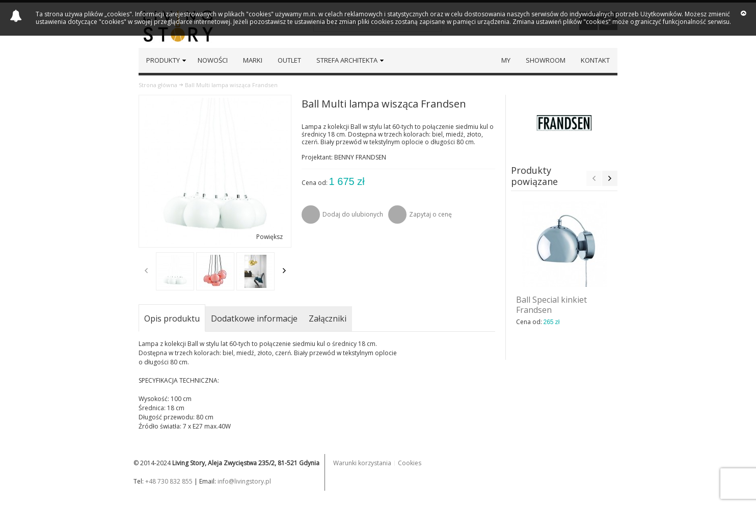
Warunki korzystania (362, 463)
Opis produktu (172, 318)
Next (284, 270)
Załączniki (327, 318)
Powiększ (269, 236)
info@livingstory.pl (244, 481)
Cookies (409, 463)
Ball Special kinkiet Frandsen (551, 304)
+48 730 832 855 (169, 481)
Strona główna (158, 85)
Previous (146, 270)
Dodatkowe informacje (254, 318)
